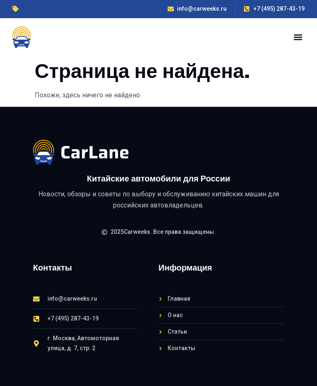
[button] (298, 37)
